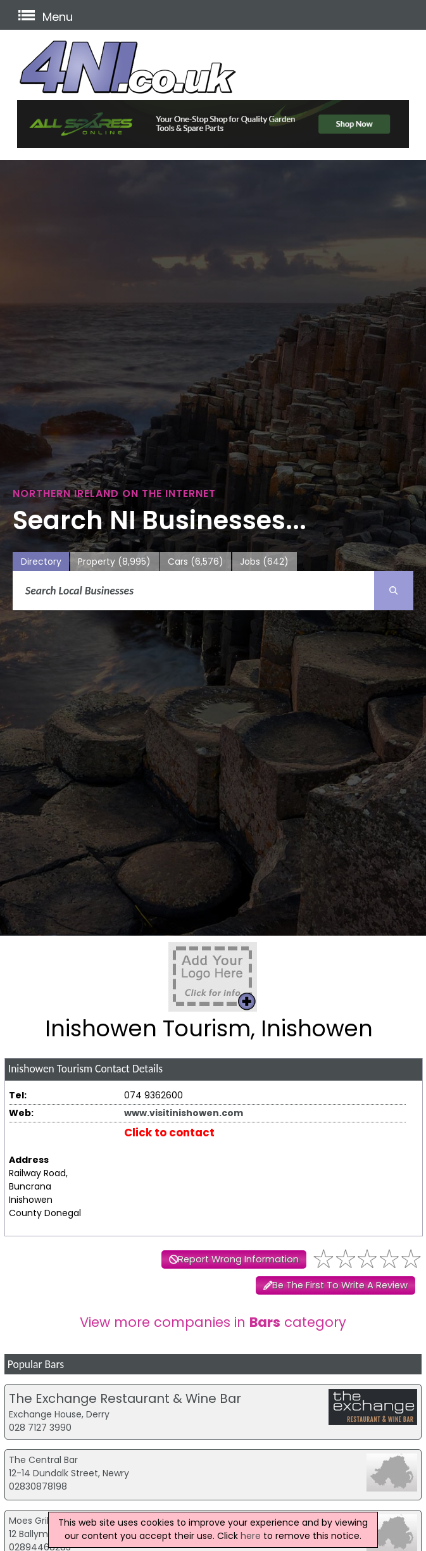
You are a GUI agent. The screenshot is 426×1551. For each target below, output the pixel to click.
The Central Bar (43, 1460)
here (251, 1535)
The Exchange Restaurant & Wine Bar (125, 1398)
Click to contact (169, 1132)
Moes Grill (30, 1520)
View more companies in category (213, 1322)
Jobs (264, 561)
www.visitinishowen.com (183, 1113)
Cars (195, 561)
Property (114, 561)
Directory (41, 561)
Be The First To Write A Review (340, 1285)
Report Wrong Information (238, 1259)
